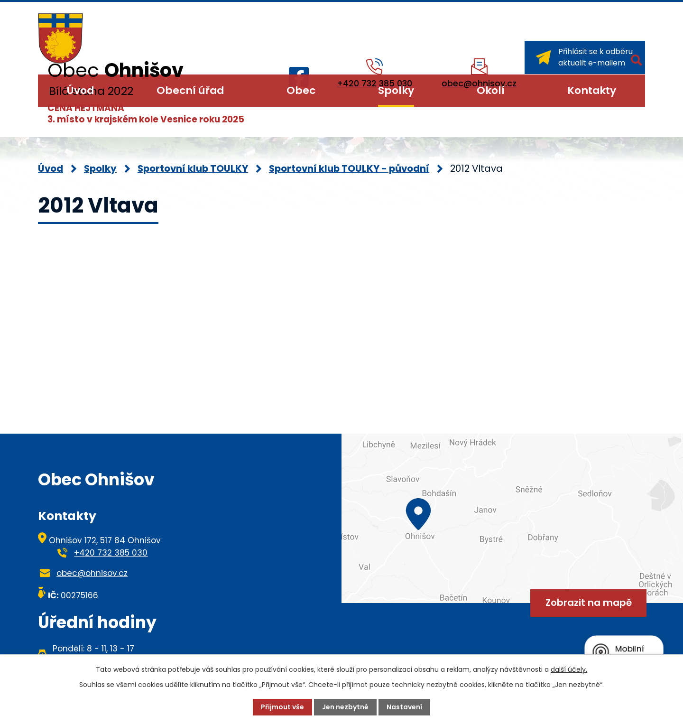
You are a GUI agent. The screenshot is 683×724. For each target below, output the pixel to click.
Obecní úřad (190, 90)
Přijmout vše (282, 707)
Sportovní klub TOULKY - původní (349, 168)
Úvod (80, 90)
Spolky (396, 90)
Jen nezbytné (345, 707)
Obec (300, 90)
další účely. (569, 669)
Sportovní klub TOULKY (193, 168)
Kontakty (591, 90)
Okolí (491, 90)
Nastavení (404, 707)
